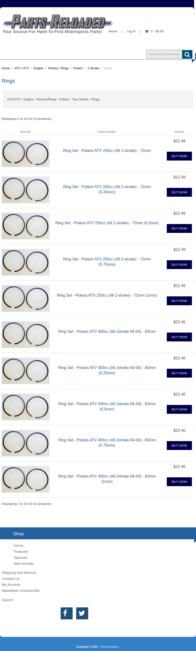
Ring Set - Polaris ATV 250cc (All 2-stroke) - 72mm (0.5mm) (107, 223)
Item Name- (107, 132)
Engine (38, 68)
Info (42, 54)
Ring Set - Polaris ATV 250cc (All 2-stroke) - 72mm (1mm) (107, 295)
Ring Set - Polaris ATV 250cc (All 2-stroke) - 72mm (107, 150)
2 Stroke (93, 68)
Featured (21, 551)
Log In (131, 31)
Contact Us (72, 54)
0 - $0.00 (154, 31)
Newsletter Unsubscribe (21, 590)
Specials (20, 557)
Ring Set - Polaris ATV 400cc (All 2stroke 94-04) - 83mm (107, 331)
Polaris (78, 68)
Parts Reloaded (109, 646)
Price (179, 132)
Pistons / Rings (58, 68)
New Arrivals (24, 563)
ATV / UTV (21, 68)
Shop (18, 54)
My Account (11, 584)
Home (113, 31)
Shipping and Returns (19, 572)
